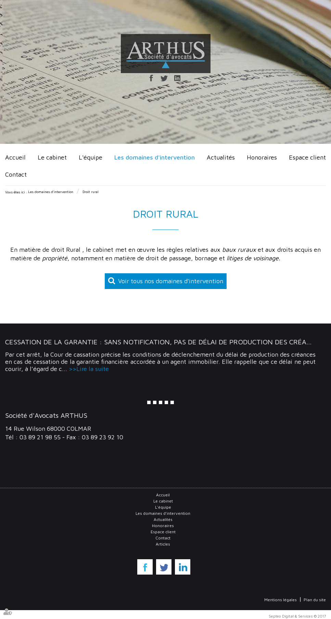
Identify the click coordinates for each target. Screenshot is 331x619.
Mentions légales (280, 599)
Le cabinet (52, 157)
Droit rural (90, 192)
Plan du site (315, 599)
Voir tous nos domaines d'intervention (170, 281)
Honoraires (262, 157)
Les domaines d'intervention (154, 157)
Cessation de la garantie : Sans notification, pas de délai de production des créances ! (166, 342)
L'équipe (90, 157)
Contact (16, 174)
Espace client (307, 157)
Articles (163, 544)
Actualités (221, 157)
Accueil (15, 157)
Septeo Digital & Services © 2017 (297, 616)
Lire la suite (92, 368)
